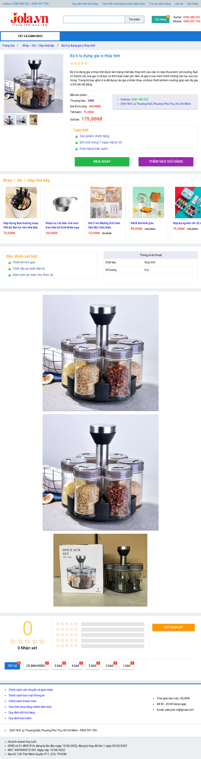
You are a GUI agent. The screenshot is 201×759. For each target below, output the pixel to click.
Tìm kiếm (134, 19)
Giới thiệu (192, 3)
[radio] (12, 641)
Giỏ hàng (160, 19)
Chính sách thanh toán (22, 701)
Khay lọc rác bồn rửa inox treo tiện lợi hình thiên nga (62, 225)
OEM (91, 100)
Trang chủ (11, 45)
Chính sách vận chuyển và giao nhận (31, 689)
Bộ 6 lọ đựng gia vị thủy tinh (78, 45)
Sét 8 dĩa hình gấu (142, 223)
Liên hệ (179, 3)
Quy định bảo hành (20, 718)
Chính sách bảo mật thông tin (27, 695)
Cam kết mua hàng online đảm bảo (123, 3)
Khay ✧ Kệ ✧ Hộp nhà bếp (38, 45)
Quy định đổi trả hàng (85, 3)
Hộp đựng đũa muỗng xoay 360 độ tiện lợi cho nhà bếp (20, 225)
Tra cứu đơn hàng (160, 3)
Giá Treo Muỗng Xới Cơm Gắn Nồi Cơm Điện (104, 225)
